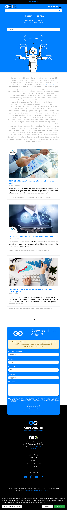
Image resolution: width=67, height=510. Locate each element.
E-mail (10, 359)
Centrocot (38, 102)
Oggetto (11, 375)
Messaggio (12, 382)
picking (47, 122)
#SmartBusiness (30, 135)
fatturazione (39, 122)
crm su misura (50, 93)
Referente (12, 367)
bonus (36, 85)
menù (56, 117)
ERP (57, 78)
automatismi (49, 124)
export (43, 104)
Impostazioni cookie (32, 342)
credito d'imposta (21, 100)
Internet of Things (50, 133)
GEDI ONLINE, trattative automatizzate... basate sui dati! (31, 182)
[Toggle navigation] (60, 6)
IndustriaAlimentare (33, 141)
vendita (23, 91)
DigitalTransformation (15, 139)
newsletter (31, 91)
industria (46, 82)
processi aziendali (14, 111)
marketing (29, 82)
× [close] (65, 497)
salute (44, 117)
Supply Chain (25, 133)
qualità (41, 100)
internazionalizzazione (32, 104)
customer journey (52, 91)
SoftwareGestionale (32, 95)
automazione (29, 89)
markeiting (30, 122)
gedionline (38, 82)
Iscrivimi (33, 38)
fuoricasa (19, 119)
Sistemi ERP (38, 93)
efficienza (25, 78)
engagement (13, 128)
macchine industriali (17, 106)
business (27, 126)
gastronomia (39, 115)
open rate (56, 126)
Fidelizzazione (13, 87)
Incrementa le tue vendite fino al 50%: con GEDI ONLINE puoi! (30, 291)
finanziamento (37, 87)
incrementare (54, 111)
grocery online (25, 130)
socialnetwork (28, 98)
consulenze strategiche (34, 124)
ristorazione (50, 89)
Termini (40, 411)
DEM (19, 93)
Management (18, 89)
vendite (42, 85)
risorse (20, 126)
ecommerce (49, 78)
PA (36, 98)
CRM (19, 78)
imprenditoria (54, 119)
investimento (18, 109)
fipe (36, 119)
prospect (11, 113)
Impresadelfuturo (16, 135)
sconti (31, 115)
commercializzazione (32, 109)
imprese (28, 113)
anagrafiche (42, 98)
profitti (43, 128)
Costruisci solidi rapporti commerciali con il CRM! (31, 236)
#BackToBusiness (50, 135)
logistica (56, 87)
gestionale (12, 78)
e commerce (36, 130)
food (53, 122)
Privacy (35, 411)
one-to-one (24, 128)
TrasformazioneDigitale (35, 137)
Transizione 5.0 (34, 128)
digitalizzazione (24, 87)
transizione (48, 100)
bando (21, 82)
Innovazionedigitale (17, 95)
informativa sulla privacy (32, 398)
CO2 (21, 104)
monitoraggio (40, 89)
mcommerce (22, 80)
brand (23, 124)
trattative (49, 85)
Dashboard (28, 139)
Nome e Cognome (15, 351)
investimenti (37, 113)
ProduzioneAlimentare (49, 95)
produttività (48, 87)
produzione (17, 85)
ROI (56, 124)
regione (46, 113)
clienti (41, 78)
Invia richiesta (34, 406)
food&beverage (51, 115)
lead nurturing (36, 126)
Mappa (33, 448)
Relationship (51, 104)
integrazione (12, 126)
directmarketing (16, 98)
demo (14, 93)
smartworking (27, 85)
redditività (41, 106)
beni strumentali (15, 117)
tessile (46, 111)
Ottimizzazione (36, 133)
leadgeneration (14, 124)
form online (47, 126)
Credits (27, 490)
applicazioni (23, 115)
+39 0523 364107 (43, 2)
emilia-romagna (28, 117)
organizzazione (30, 106)
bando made (14, 130)
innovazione (43, 119)
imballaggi (14, 115)
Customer (34, 78)
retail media (14, 133)
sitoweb (38, 117)
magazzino (41, 91)
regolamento (54, 113)
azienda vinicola (51, 106)
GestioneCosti (55, 139)
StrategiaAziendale (52, 137)
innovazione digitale (47, 80)
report (40, 111)
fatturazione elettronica (20, 102)
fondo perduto (33, 80)
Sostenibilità (13, 82)
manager (24, 111)
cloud (14, 80)
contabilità (54, 82)
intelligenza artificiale (50, 130)
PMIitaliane (21, 137)
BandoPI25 (12, 137)
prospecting (19, 113)
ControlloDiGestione (41, 139)
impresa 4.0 (33, 100)
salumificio (14, 104)
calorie (50, 117)
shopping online (14, 91)
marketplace (52, 98)
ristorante (11, 119)
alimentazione (29, 119)
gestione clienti (52, 128)
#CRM (40, 135)
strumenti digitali (18, 122)
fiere (31, 102)
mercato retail (28, 93)
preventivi (33, 111)
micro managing (47, 109)
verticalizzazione (49, 102)
